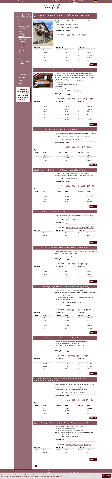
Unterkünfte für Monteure (22, 52)
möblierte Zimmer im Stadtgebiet (24, 40)
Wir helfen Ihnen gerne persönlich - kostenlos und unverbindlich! (28, 0)
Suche (20, 80)
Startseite (21, 21)
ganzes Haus (22, 56)
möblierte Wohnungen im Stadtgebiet (22, 33)
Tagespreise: (37, 47)
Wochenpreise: (59, 47)
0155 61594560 (81, 2)
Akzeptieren (106, 475)
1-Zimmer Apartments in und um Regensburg (23, 26)
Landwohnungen (23, 44)
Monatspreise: (81, 47)
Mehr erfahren (57, 476)
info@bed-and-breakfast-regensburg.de (63, 0)
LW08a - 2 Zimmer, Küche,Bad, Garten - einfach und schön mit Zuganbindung (61, 287)
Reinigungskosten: (59, 30)
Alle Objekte (21, 77)
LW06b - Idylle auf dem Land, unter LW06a (49, 211)
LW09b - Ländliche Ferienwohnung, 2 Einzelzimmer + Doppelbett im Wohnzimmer (63, 338)
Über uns (20, 83)
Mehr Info (93, 64)
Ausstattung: (61, 34)
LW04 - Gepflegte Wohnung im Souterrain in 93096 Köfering (56, 129)
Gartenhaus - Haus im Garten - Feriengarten (23, 69)
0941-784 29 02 (80, 0)
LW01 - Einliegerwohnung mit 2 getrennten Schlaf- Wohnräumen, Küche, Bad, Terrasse (62, 16)
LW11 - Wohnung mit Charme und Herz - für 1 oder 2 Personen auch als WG (61, 423)
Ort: (63, 27)
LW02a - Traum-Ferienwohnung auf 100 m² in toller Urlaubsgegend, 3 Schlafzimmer (64, 70)
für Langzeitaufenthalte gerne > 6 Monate (23, 61)
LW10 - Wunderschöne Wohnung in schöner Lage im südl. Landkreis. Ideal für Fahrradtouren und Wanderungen (61, 380)
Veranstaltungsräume (24, 74)
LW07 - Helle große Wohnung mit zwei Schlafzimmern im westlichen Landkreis (62, 248)
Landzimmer (21, 47)
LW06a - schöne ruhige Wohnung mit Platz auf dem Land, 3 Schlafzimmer (60, 170)
